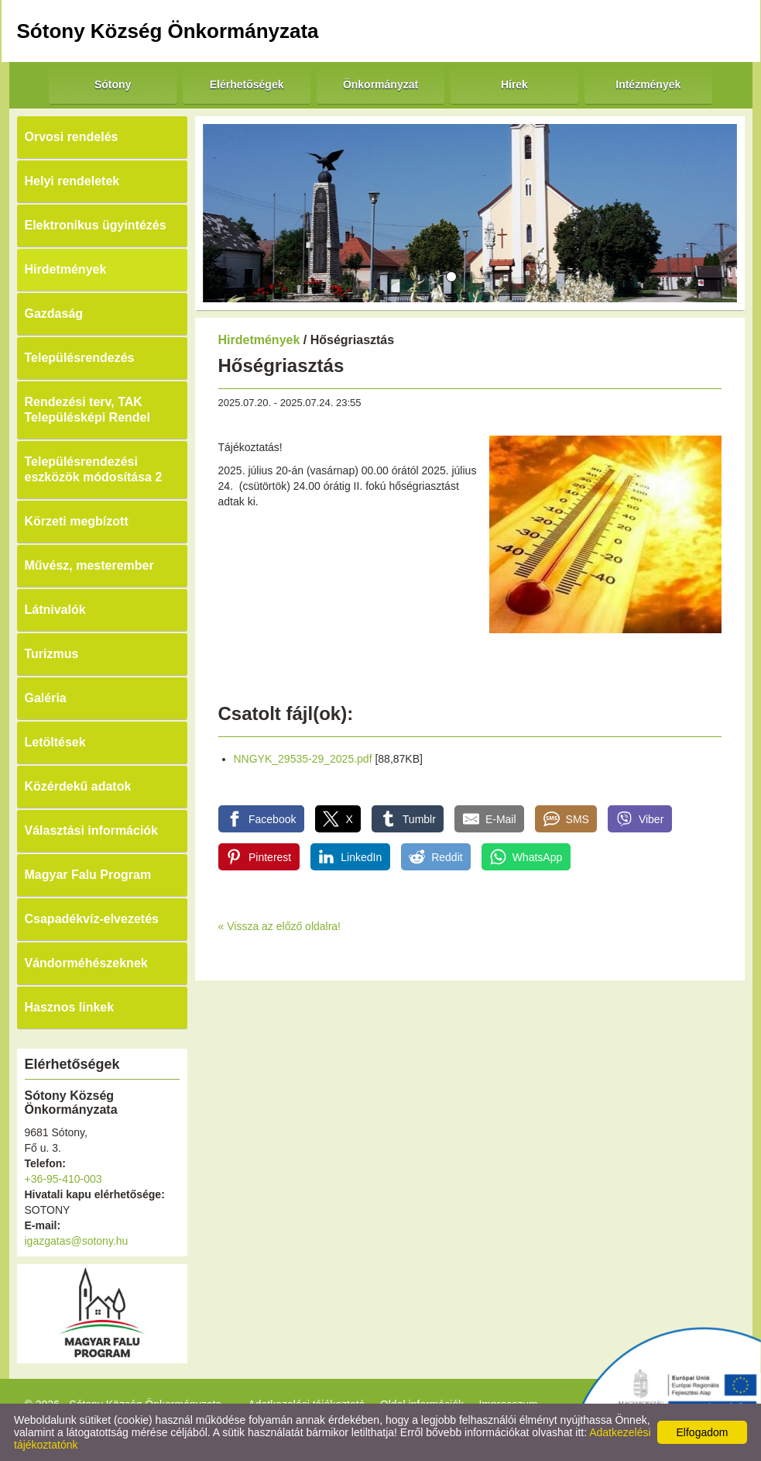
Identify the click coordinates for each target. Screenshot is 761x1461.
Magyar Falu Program (88, 874)
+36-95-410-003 (63, 1179)
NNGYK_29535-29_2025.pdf (303, 759)
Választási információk (92, 830)
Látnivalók (55, 609)
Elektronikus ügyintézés (95, 225)
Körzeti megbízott (77, 521)
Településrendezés (80, 357)
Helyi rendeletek (72, 181)
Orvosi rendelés (71, 136)
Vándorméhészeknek (86, 963)
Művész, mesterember (89, 565)
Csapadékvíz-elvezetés (92, 918)
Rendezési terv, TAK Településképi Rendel (87, 409)
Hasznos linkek (70, 1007)
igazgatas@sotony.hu (77, 1241)
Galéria (46, 698)
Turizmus (52, 653)
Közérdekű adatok (78, 786)
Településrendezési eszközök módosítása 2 (94, 469)
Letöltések (55, 742)
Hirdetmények (66, 269)
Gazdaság (54, 313)
